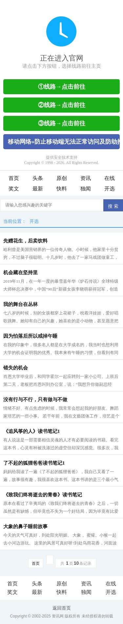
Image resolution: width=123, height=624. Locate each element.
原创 (61, 178)
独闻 (85, 188)
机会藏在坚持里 (20, 272)
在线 (109, 178)
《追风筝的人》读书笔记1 (31, 431)
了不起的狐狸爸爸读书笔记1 (34, 463)
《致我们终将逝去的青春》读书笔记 (42, 494)
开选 (109, 188)
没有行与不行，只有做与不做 (35, 399)
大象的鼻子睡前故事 (25, 526)
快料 (61, 188)
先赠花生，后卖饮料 (25, 240)
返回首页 (61, 608)
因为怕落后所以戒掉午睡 (30, 336)
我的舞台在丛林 (20, 304)
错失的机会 (15, 367)
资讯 (85, 178)
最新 (37, 188)
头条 (37, 178)
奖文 (14, 188)
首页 (14, 178)
